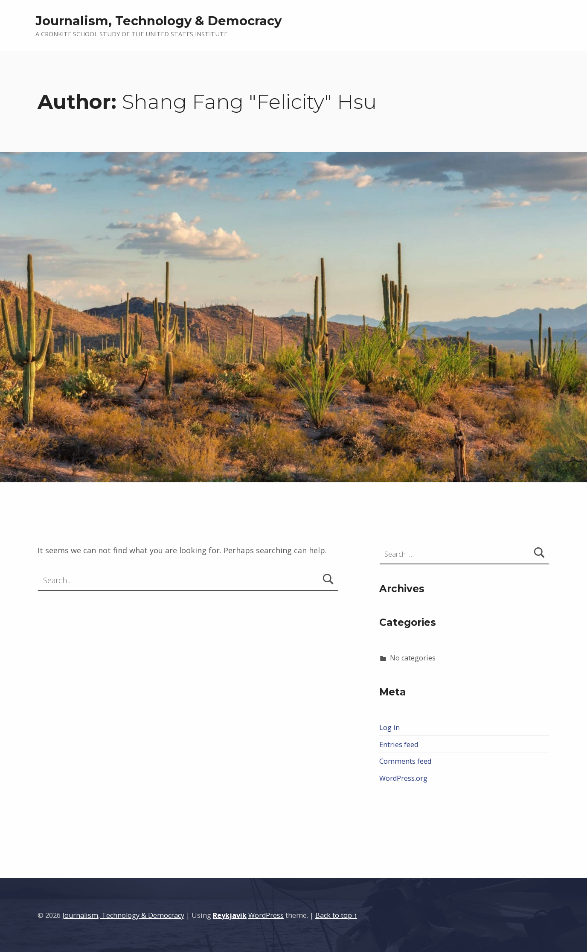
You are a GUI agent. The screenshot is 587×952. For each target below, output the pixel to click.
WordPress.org (403, 778)
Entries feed (398, 744)
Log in (389, 727)
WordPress (266, 915)
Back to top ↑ (336, 915)
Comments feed (405, 761)
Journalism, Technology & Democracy (158, 20)
